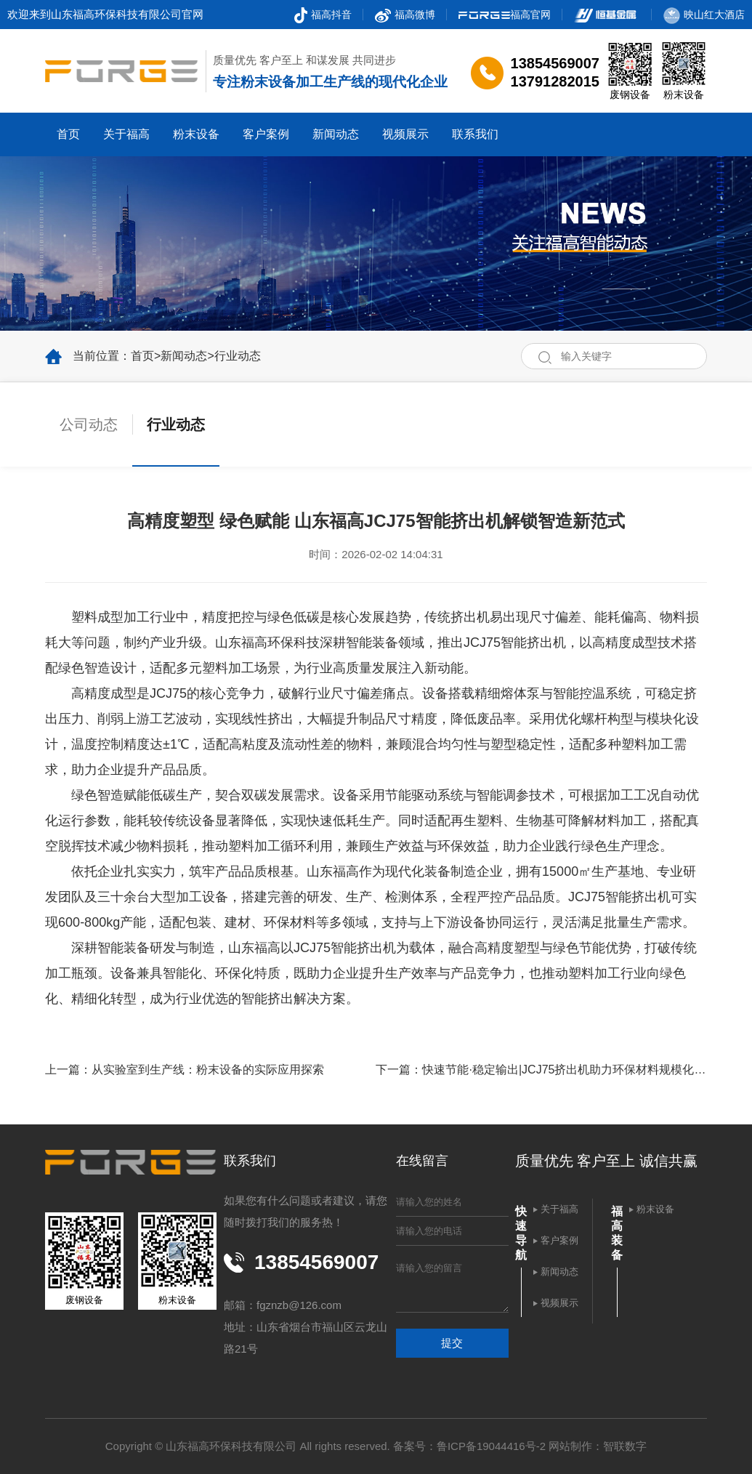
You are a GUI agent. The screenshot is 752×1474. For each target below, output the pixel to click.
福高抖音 (323, 14)
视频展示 (405, 134)
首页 (68, 134)
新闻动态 (335, 134)
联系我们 (475, 134)
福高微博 (405, 14)
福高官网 (504, 14)
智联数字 (625, 1446)
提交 (452, 1343)
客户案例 (266, 134)
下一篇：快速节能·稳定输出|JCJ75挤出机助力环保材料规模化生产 (541, 1069)
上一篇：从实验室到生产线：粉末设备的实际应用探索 (184, 1069)
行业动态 (237, 356)
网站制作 (570, 1446)
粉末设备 (196, 134)
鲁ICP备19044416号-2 (491, 1446)
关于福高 (126, 134)
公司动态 (89, 424)
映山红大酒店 (704, 14)
